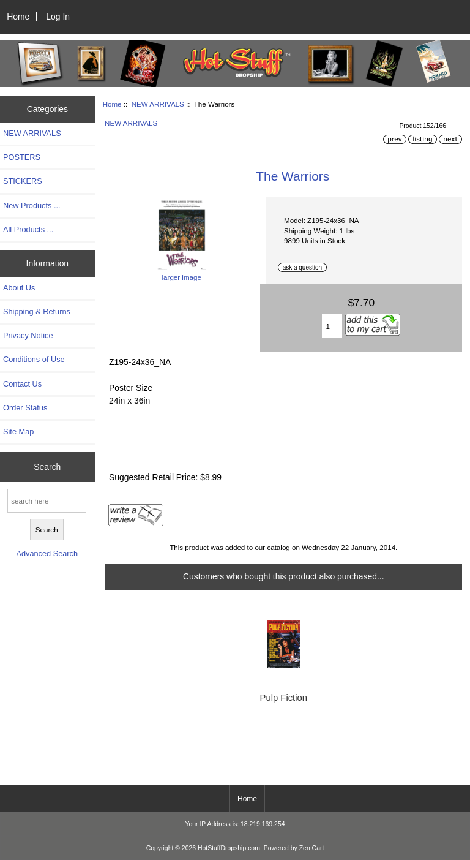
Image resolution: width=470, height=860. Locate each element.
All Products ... (28, 229)
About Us (19, 287)
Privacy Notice (28, 335)
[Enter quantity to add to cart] (332, 326)
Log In (58, 16)
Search (47, 467)
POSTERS (21, 157)
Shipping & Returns (36, 311)
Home (18, 16)
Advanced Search (47, 553)
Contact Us (22, 383)
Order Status (25, 407)
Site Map (18, 431)
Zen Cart (311, 848)
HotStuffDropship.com (229, 848)
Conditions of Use (34, 359)
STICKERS (22, 181)
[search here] (46, 501)
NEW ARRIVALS (158, 104)
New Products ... (32, 205)
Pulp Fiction (283, 698)
